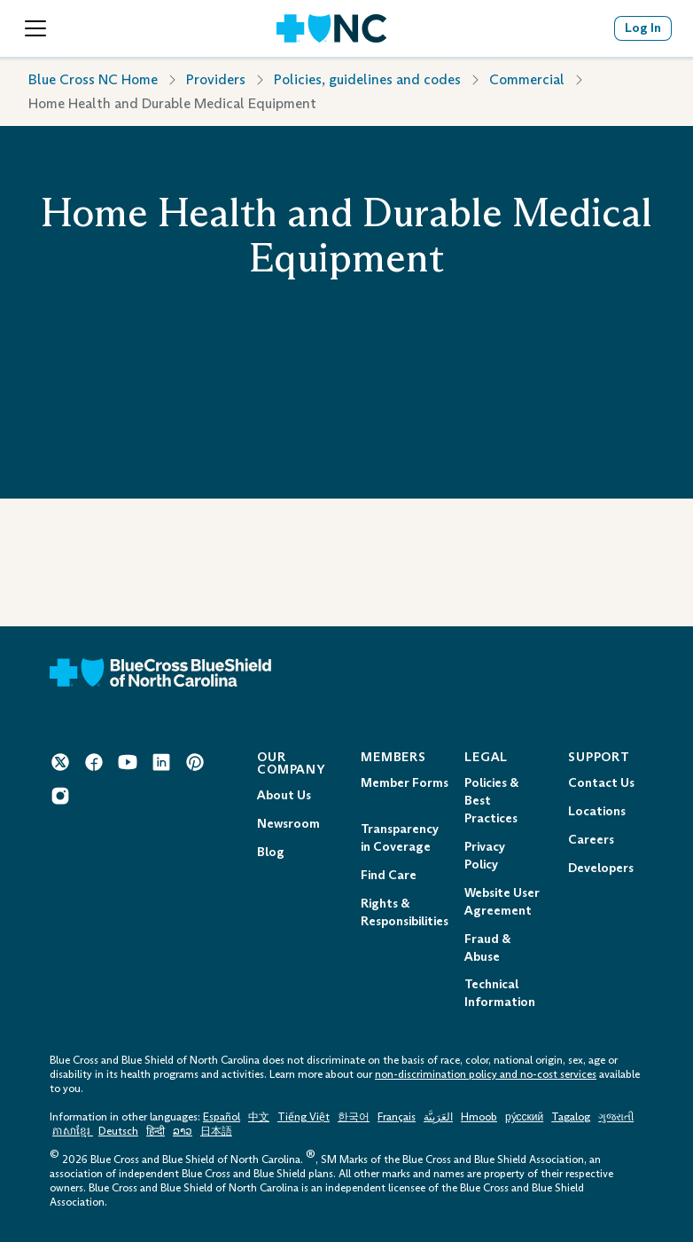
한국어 (354, 1117)
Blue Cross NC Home (93, 79)
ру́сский (524, 1117)
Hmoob (479, 1117)
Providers (215, 79)
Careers (591, 839)
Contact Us (601, 782)
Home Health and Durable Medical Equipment (172, 103)
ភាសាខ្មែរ (72, 1131)
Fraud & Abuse (487, 948)
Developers (601, 868)
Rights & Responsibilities (404, 912)
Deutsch (118, 1131)
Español (221, 1117)
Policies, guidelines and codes (367, 79)
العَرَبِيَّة (438, 1117)
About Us (284, 795)
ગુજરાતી (616, 1117)
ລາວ (182, 1131)
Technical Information (499, 993)
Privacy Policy (484, 855)
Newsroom (288, 823)
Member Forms (404, 782)
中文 (258, 1117)
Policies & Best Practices (491, 800)
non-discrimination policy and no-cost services (485, 1074)
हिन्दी (155, 1131)
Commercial (527, 79)
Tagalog (570, 1117)
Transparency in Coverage (400, 837)
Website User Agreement (502, 901)
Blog (270, 852)
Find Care (389, 875)
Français (397, 1117)
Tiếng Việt (303, 1117)
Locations (597, 811)
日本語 (216, 1131)
